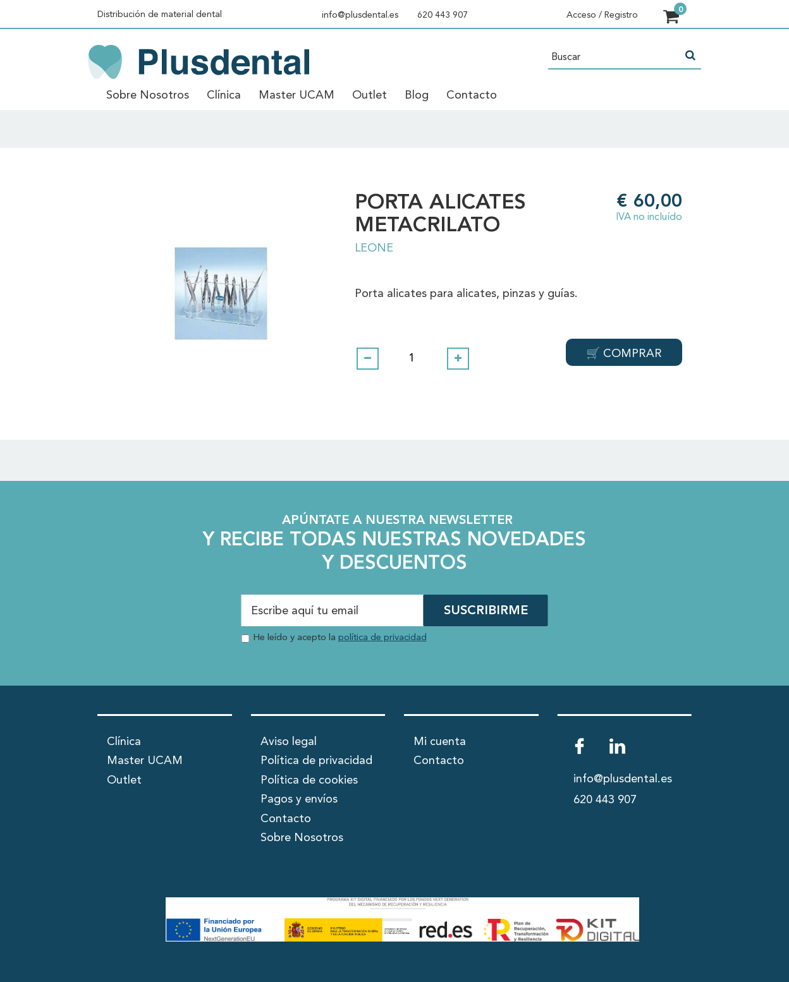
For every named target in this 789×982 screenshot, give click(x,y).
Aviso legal (288, 741)
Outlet (369, 95)
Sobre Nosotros (147, 95)
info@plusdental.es (360, 15)
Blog (417, 95)
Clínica (224, 95)
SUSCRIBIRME (486, 611)
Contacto (471, 95)
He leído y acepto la (340, 638)
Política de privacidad (316, 761)
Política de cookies (309, 779)
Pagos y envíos (299, 799)
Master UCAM (296, 95)
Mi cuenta (439, 741)
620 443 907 (442, 15)
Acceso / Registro (602, 15)
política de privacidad (382, 638)
